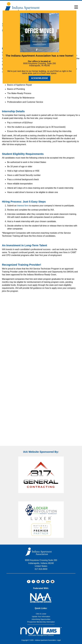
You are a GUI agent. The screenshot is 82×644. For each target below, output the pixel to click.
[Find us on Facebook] (28, 581)
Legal (59, 640)
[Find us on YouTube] (47, 581)
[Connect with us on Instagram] (43, 581)
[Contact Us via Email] (52, 581)
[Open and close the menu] (60, 7)
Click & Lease (41, 614)
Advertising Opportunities (41, 619)
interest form (23, 205)
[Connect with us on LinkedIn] (38, 581)
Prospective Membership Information (41, 622)
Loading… (41, 371)
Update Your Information (41, 616)
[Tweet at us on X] (33, 581)
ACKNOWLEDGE (39, 78)
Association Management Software (41, 631)
